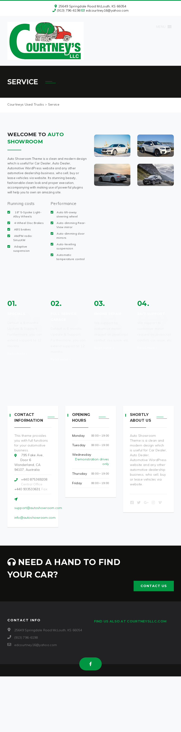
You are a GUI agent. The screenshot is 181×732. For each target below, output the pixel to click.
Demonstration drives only (92, 461)
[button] (161, 26)
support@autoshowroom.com (38, 508)
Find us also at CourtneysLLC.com (130, 621)
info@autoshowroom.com (34, 517)
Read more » (17, 354)
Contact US (154, 586)
